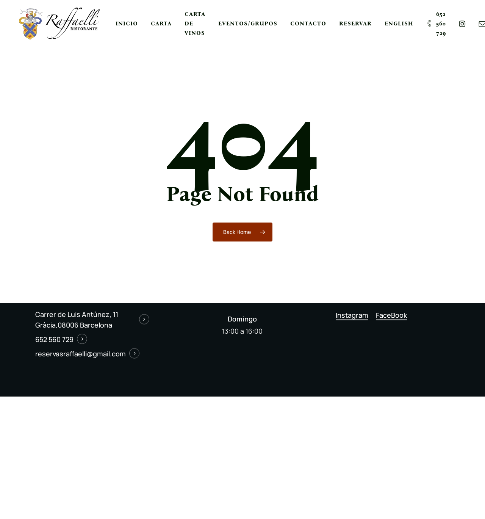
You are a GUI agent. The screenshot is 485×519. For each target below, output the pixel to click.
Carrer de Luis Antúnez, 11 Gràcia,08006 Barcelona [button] (76, 319)
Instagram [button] (352, 314)
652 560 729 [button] (54, 339)
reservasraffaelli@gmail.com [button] (80, 353)
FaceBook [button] (391, 314)
